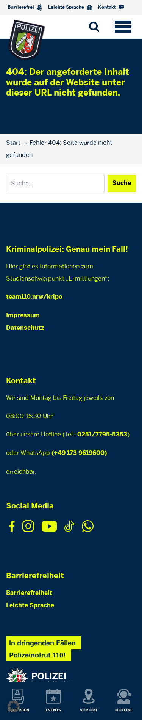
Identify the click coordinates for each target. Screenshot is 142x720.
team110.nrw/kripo (34, 297)
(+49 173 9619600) (79, 453)
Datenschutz (25, 328)
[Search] (55, 183)
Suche (121, 183)
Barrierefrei (25, 7)
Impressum (23, 315)
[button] (13, 706)
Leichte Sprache (70, 7)
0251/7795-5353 (102, 435)
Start (13, 142)
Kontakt (111, 7)
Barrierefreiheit (29, 593)
